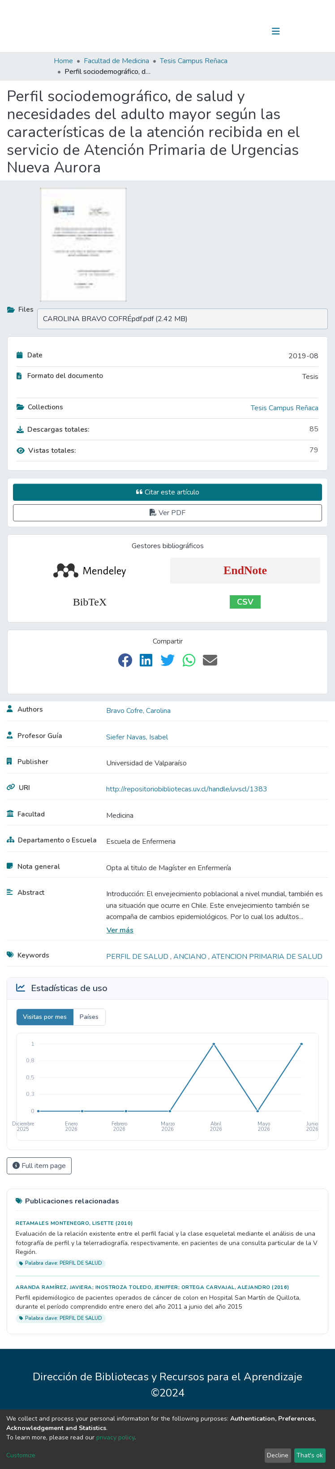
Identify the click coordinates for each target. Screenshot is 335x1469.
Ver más (120, 930)
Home (63, 61)
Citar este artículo (167, 492)
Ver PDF (167, 513)
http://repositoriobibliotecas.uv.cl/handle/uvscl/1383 (186, 789)
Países (89, 1017)
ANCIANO (190, 957)
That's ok (309, 1455)
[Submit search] (229, 31)
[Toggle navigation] (275, 31)
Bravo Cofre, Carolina (138, 711)
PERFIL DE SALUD (138, 957)
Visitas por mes (45, 1017)
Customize (20, 1455)
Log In (248, 31)
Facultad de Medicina (116, 61)
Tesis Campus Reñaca (194, 61)
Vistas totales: (46, 450)
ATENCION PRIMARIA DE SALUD (266, 957)
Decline (277, 1455)
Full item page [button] (39, 1166)
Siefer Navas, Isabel (137, 737)
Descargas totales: (53, 429)
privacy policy (115, 1437)
